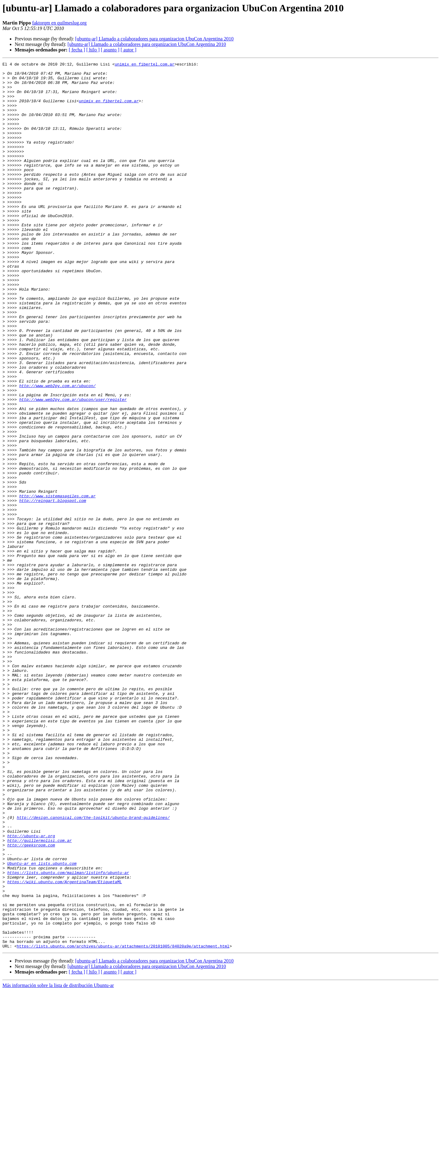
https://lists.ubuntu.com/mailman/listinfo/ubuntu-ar (68, 1035)
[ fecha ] (77, 49)
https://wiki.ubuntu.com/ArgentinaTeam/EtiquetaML (64, 1046)
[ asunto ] (110, 49)
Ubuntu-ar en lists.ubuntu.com (42, 1024)
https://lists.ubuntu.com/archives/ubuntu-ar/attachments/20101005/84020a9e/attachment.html (123, 1123)
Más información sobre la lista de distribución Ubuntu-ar (58, 1162)
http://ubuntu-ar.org (31, 991)
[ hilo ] (93, 49)
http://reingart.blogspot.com (52, 588)
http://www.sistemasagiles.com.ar (57, 583)
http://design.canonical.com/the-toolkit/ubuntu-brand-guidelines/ (93, 969)
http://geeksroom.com (31, 1002)
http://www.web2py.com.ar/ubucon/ (57, 451)
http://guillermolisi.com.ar (39, 996)
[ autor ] (129, 49)
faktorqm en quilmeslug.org (59, 22)
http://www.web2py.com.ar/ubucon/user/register (73, 467)
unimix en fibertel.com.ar (145, 65)
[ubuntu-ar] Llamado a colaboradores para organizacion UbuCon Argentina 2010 (154, 38)
